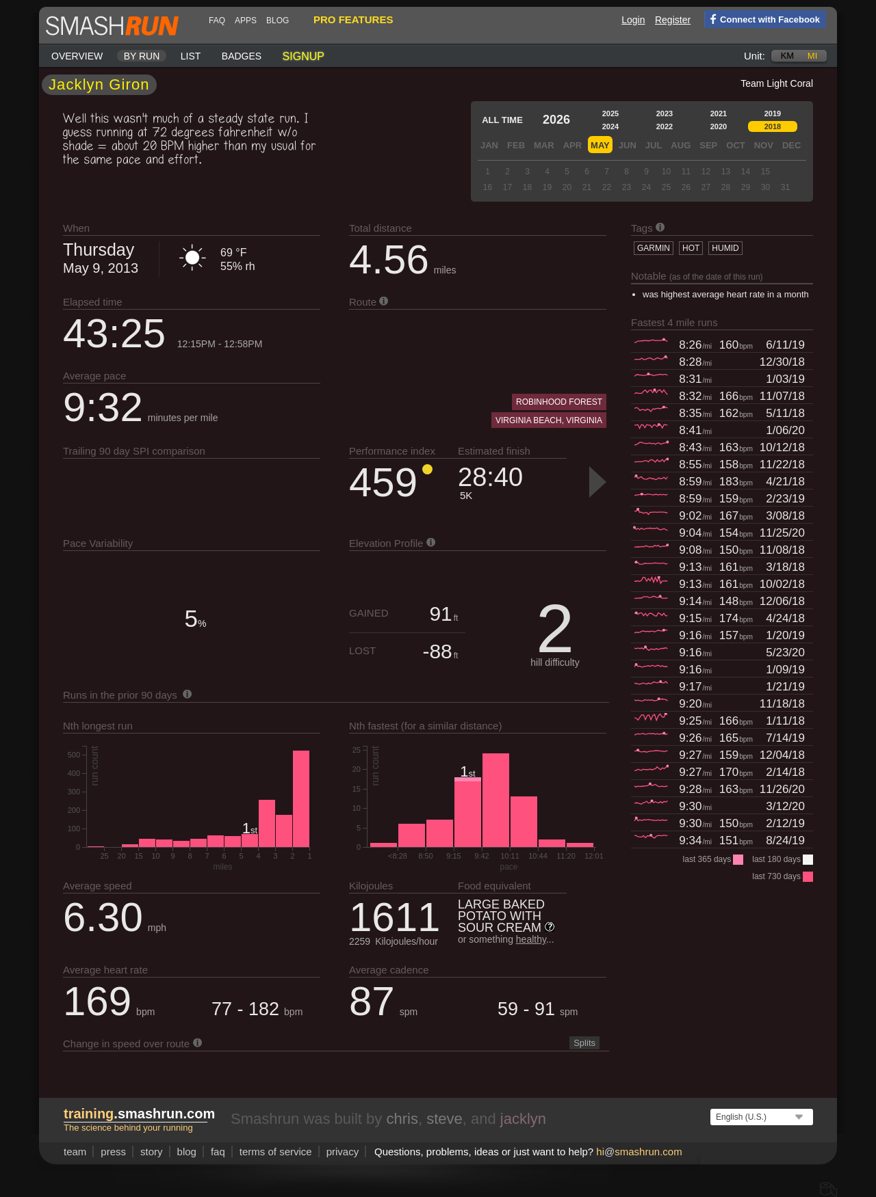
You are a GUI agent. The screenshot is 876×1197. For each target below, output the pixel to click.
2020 (718, 126)
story (151, 1151)
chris (401, 1118)
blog (277, 20)
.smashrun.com (139, 1113)
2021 (718, 113)
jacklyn (523, 1118)
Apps (246, 20)
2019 (772, 113)
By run (142, 56)
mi (812, 56)
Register (673, 19)
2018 (772, 126)
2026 (556, 119)
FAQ (217, 20)
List (191, 56)
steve (444, 1118)
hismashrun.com (639, 1151)
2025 (610, 113)
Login (633, 19)
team (75, 1151)
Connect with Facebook (762, 18)
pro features (353, 19)
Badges (241, 56)
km (788, 56)
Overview (77, 56)
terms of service (276, 1151)
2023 (664, 113)
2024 (610, 126)
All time (502, 120)
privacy (342, 1151)
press (113, 1151)
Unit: (754, 56)
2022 (664, 126)
